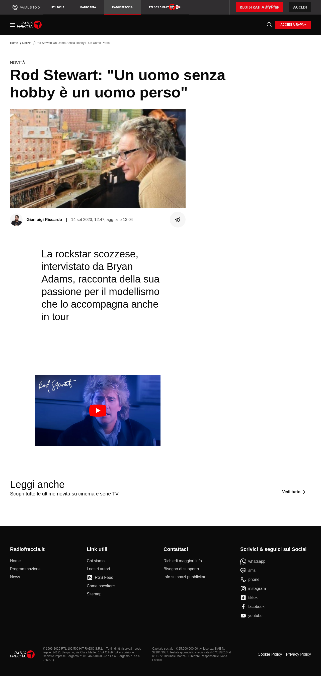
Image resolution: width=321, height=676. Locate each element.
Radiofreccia (122, 7)
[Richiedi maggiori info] (183, 561)
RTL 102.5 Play (165, 7)
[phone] (250, 580)
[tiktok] (249, 598)
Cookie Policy (270, 654)
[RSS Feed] (100, 578)
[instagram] (253, 589)
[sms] (248, 571)
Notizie (26, 43)
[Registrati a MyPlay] (259, 7)
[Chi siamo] (96, 561)
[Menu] (12, 25)
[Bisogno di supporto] (181, 569)
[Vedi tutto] (294, 492)
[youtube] (251, 616)
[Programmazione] (25, 569)
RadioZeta (88, 7)
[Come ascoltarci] (101, 586)
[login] (293, 25)
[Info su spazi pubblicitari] (185, 577)
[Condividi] (178, 220)
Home (14, 43)
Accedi (300, 7)
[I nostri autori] (98, 569)
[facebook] (252, 607)
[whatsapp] (253, 561)
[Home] (29, 25)
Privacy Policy (298, 654)
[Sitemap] (94, 594)
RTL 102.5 (57, 7)
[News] (15, 577)
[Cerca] (269, 25)
